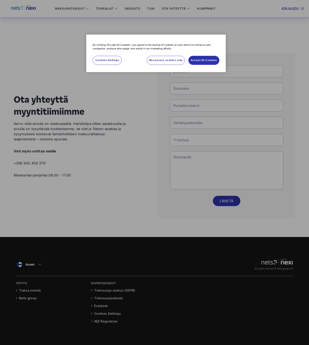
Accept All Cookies (204, 60)
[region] (156, 53)
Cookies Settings (107, 60)
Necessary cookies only (166, 60)
